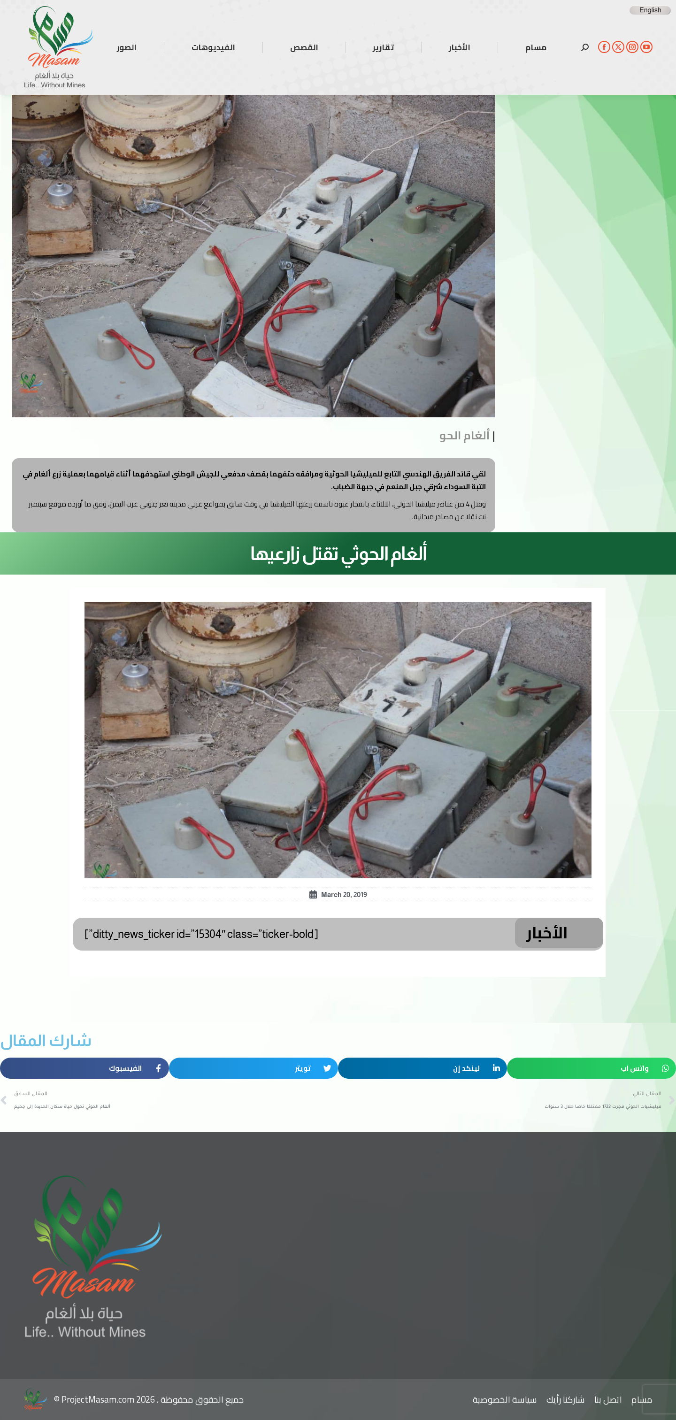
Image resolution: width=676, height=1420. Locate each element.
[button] (591, 1068)
